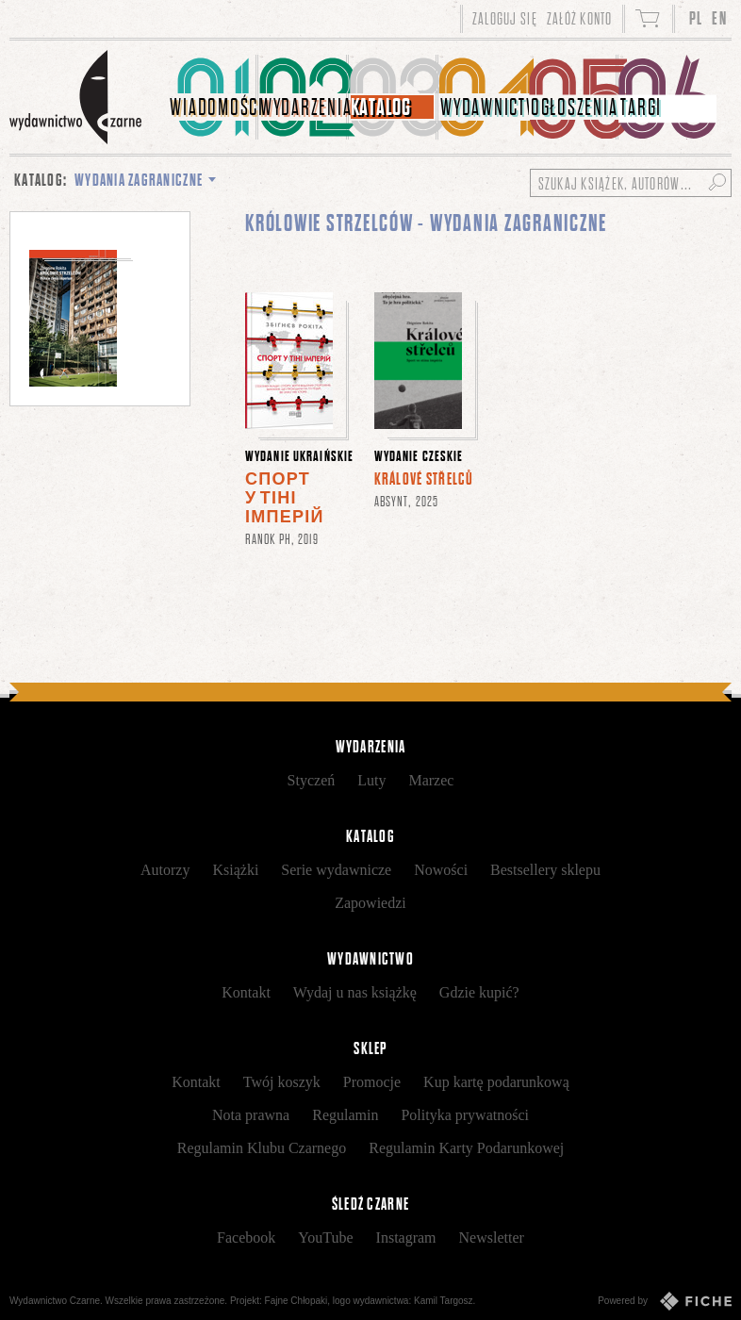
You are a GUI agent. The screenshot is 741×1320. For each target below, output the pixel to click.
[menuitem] (213, 97)
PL (696, 18)
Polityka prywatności (465, 1115)
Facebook (246, 1237)
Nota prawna (250, 1115)
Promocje (372, 1082)
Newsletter (491, 1237)
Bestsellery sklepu (545, 870)
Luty (371, 780)
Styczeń (312, 780)
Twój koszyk (282, 1082)
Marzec (430, 780)
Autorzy (164, 870)
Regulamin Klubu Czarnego (262, 1148)
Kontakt (246, 992)
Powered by (665, 1301)
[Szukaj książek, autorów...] (631, 183)
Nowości (441, 870)
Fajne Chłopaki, (297, 1300)
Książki (235, 870)
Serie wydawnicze (336, 870)
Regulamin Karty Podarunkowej (466, 1148)
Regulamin (345, 1115)
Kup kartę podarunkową (496, 1082)
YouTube (325, 1237)
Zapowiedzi (370, 903)
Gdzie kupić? (479, 992)
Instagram (406, 1237)
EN (719, 18)
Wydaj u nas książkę (355, 992)
